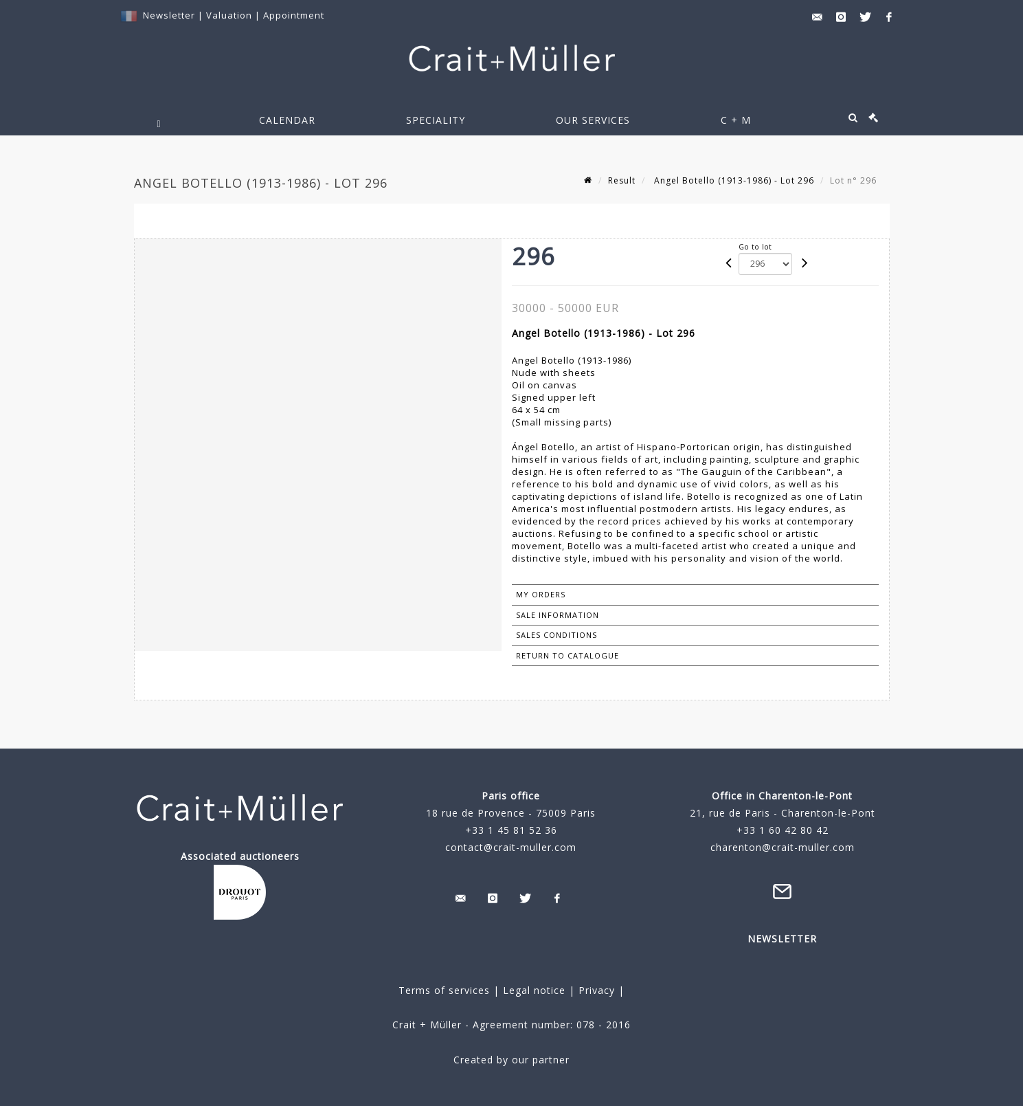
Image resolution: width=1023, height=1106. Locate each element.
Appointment (293, 15)
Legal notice (534, 990)
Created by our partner (511, 1059)
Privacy (595, 990)
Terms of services (444, 990)
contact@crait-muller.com (510, 847)
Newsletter (169, 15)
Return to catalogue (567, 655)
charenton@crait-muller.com (782, 847)
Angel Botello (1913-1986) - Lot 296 (732, 180)
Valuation (229, 15)
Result (622, 180)
